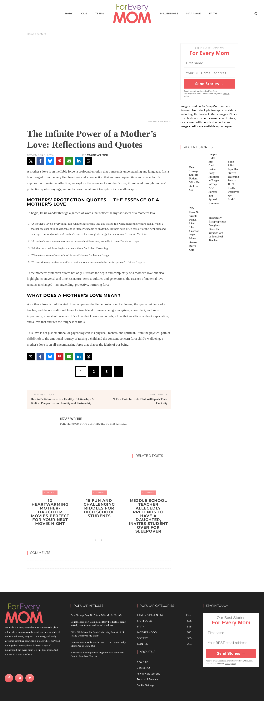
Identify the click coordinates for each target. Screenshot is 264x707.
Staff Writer (97, 155)
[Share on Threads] (88, 161)
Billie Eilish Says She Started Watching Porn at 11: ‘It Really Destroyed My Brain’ (233, 180)
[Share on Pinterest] (59, 161)
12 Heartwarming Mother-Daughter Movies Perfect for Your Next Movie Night (50, 512)
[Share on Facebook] (40, 161)
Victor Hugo (131, 241)
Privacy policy (230, 663)
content (41, 33)
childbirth (34, 338)
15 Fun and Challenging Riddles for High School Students (99, 508)
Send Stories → (209, 83)
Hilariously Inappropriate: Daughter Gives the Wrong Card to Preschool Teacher (217, 229)
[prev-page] (95, 540)
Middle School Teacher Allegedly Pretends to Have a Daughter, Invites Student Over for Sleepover (148, 516)
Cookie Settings (145, 685)
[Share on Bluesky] (50, 161)
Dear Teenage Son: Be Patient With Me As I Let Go (194, 179)
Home (30, 33)
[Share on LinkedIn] (79, 161)
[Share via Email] (69, 161)
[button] (255, 13)
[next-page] (101, 540)
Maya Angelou (137, 262)
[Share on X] (31, 161)
